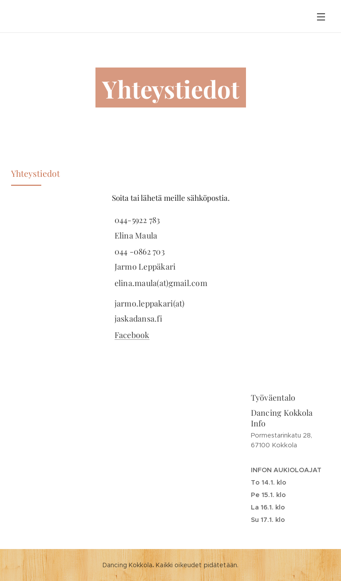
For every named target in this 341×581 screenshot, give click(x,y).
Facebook (132, 335)
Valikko (321, 16)
